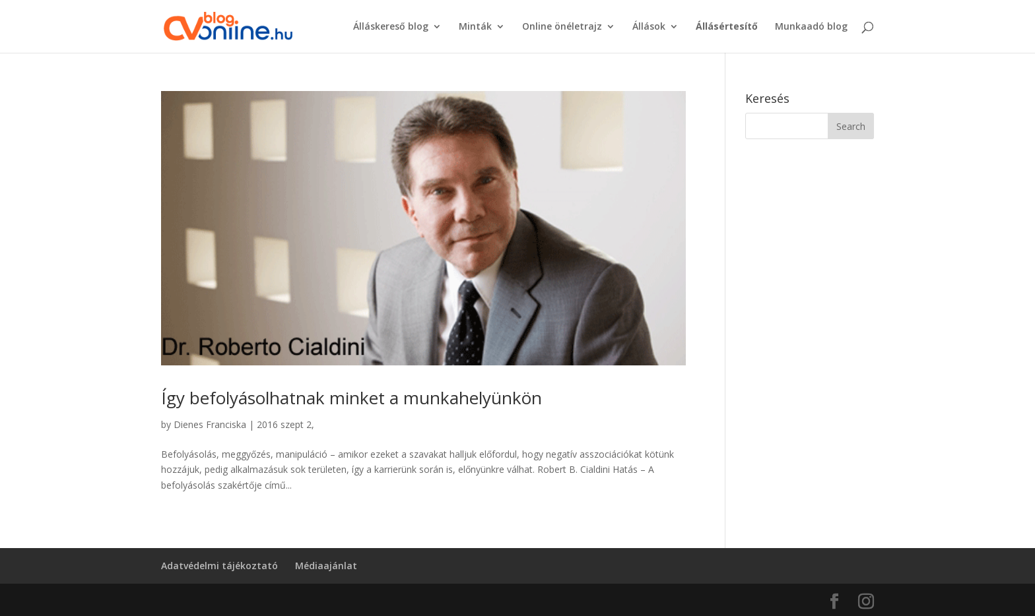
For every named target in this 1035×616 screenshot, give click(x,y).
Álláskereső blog (390, 27)
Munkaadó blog (811, 27)
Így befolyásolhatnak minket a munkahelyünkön (351, 398)
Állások (648, 27)
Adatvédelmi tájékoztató (219, 565)
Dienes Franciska (210, 424)
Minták (475, 27)
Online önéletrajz (562, 27)
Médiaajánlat (326, 565)
